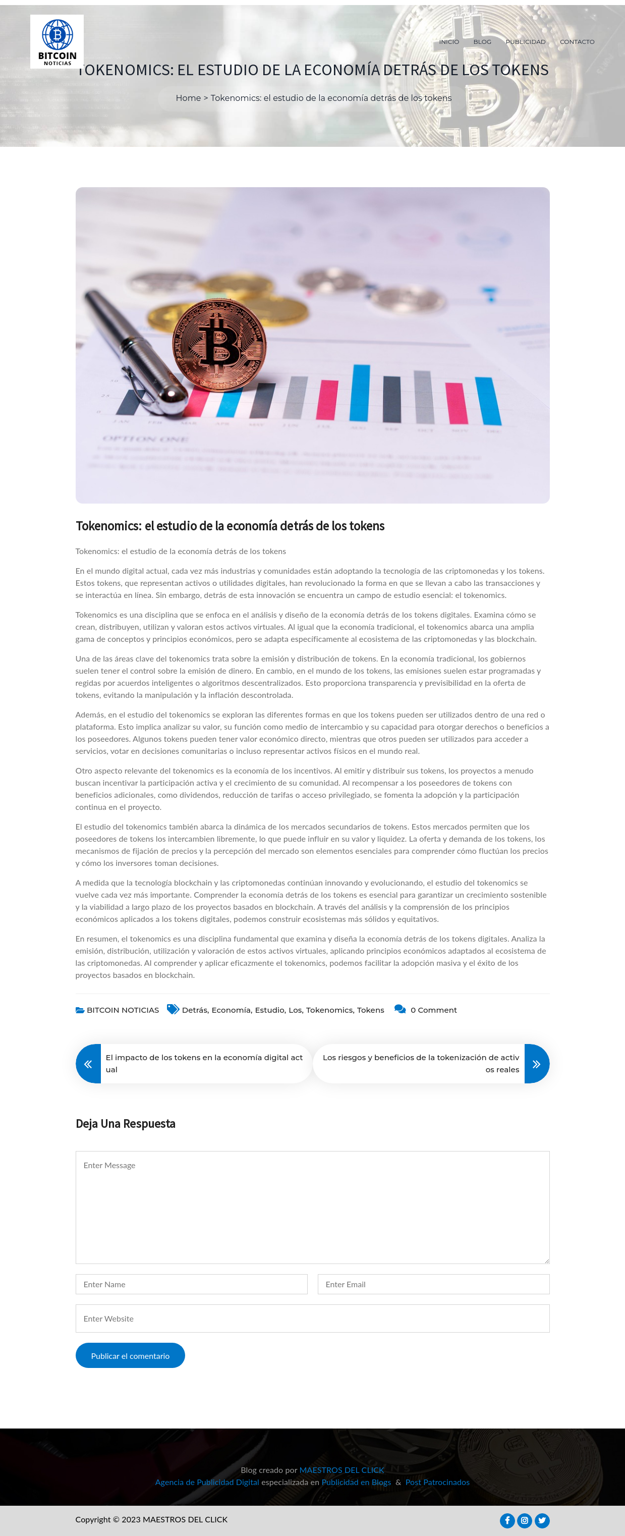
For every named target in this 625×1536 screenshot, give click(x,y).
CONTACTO (577, 41)
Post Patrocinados (438, 1482)
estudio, (271, 1010)
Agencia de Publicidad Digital (207, 1482)
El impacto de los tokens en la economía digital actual (204, 1063)
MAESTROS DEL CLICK (342, 1469)
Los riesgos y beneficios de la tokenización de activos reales (421, 1063)
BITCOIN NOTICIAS (123, 1010)
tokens (370, 1010)
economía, (232, 1010)
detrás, (195, 1010)
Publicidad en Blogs (356, 1482)
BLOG (483, 41)
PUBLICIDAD (526, 41)
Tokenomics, (330, 1010)
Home (188, 98)
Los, (296, 1010)
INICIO (449, 41)
